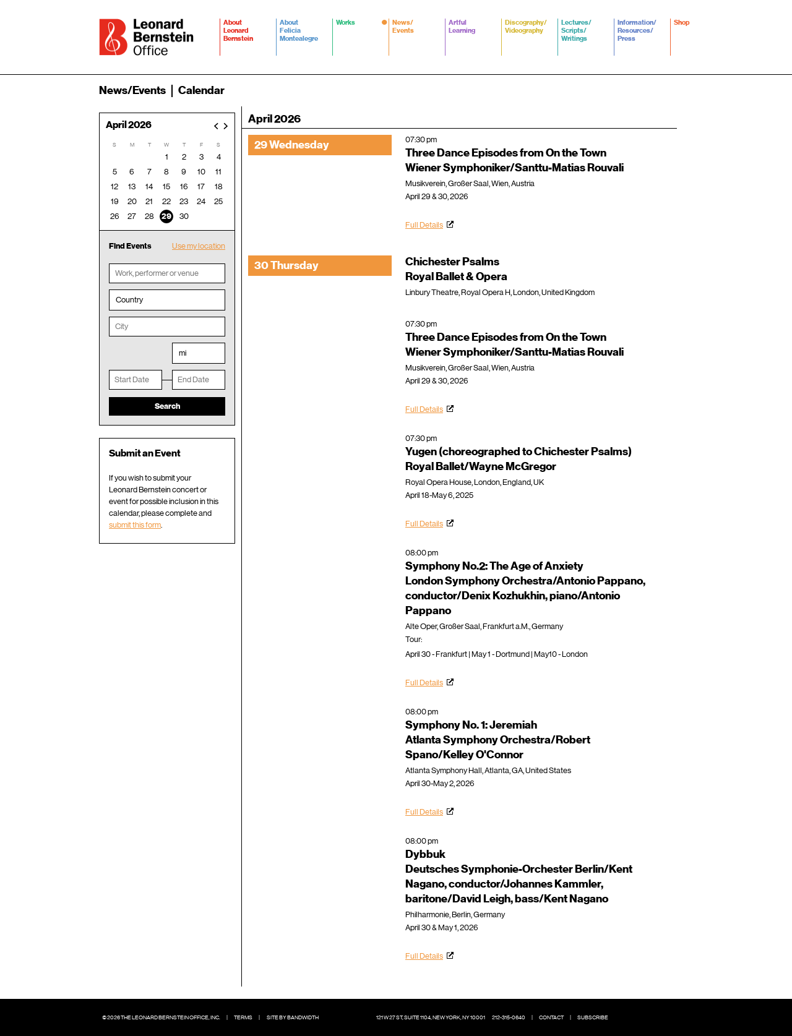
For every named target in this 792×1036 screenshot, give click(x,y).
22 (166, 201)
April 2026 (129, 125)
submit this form (135, 524)
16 (184, 186)
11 (218, 171)
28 (149, 216)
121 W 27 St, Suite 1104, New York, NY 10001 (430, 1017)
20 (132, 201)
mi (182, 352)
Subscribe (592, 1017)
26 (114, 216)
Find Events (130, 245)
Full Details (424, 224)
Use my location (198, 245)
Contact (551, 1017)
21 (149, 201)
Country (129, 299)
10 (201, 171)
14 (149, 186)
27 (131, 216)
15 (166, 186)
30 (184, 216)
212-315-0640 (508, 1017)
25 (218, 201)
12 (114, 186)
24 (201, 201)
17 (201, 186)
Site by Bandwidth (293, 1017)
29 (166, 216)
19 (115, 201)
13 (132, 186)
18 (219, 186)
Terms (243, 1017)
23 (183, 201)
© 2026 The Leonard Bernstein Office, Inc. (161, 1017)
